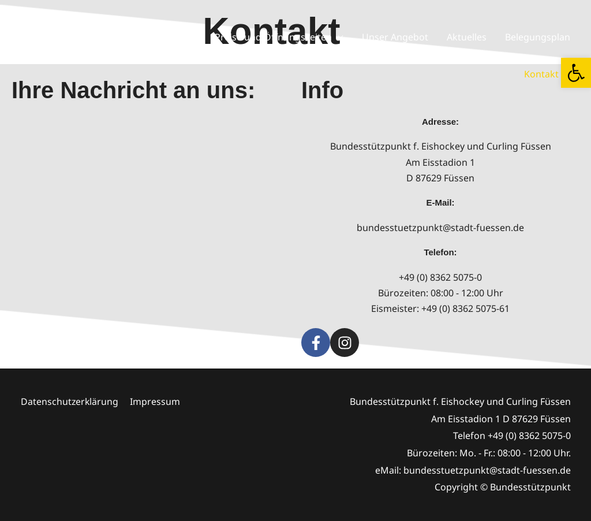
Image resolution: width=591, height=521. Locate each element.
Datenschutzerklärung (69, 401)
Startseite (89, 37)
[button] (576, 73)
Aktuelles (467, 37)
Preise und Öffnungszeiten (273, 37)
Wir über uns (156, 37)
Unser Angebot (395, 37)
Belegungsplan (537, 37)
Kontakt (541, 74)
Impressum (155, 401)
